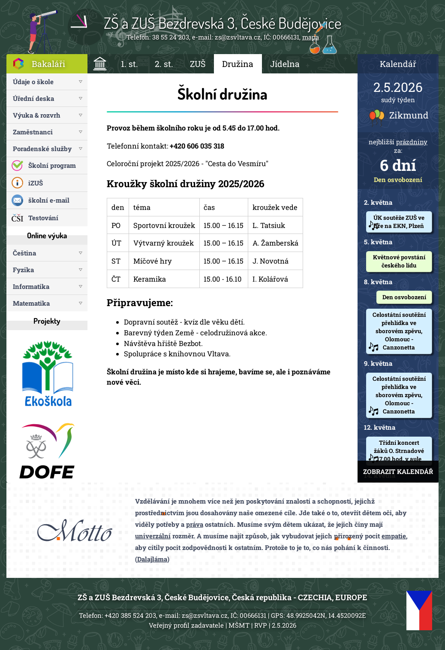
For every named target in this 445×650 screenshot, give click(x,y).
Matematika (31, 303)
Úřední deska (33, 98)
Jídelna (285, 63)
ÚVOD (100, 63)
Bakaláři (48, 63)
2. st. (164, 63)
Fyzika (23, 269)
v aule (413, 459)
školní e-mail (48, 200)
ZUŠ (197, 63)
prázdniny (411, 141)
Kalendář (398, 63)
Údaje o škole (33, 81)
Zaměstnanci (33, 132)
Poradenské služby (42, 148)
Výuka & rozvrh (36, 115)
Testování (43, 217)
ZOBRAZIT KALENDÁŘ (398, 471)
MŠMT (239, 625)
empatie (394, 536)
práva (194, 524)
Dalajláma (152, 559)
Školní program (52, 165)
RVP (260, 625)
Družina (237, 63)
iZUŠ (35, 183)
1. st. (129, 63)
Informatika (31, 286)
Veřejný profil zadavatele (186, 625)
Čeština (24, 253)
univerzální (153, 536)
